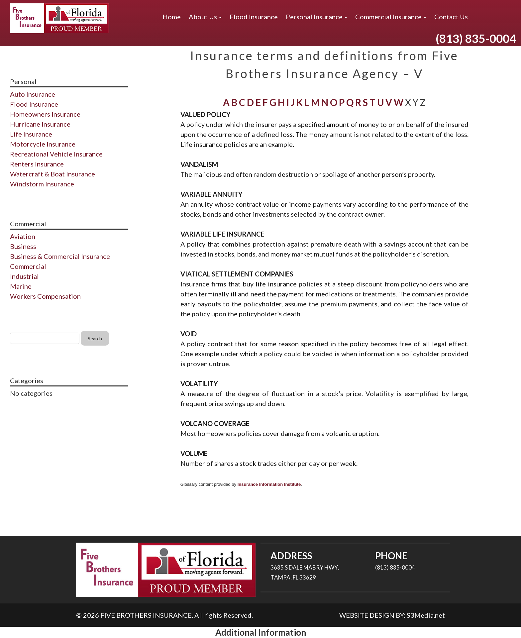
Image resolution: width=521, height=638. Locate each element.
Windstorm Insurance (42, 184)
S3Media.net (426, 615)
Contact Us (451, 17)
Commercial (28, 266)
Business (23, 246)
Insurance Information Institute (269, 484)
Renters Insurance (37, 164)
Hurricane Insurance (40, 124)
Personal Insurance (316, 17)
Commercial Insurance (390, 17)
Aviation (22, 236)
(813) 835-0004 (476, 38)
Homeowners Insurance (45, 114)
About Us (205, 17)
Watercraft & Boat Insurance (52, 174)
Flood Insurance (254, 17)
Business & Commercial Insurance (60, 256)
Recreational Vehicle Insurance (56, 154)
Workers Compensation (45, 296)
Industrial (24, 276)
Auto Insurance (32, 94)
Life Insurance (31, 134)
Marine (21, 286)
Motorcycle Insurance (42, 144)
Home (171, 17)
